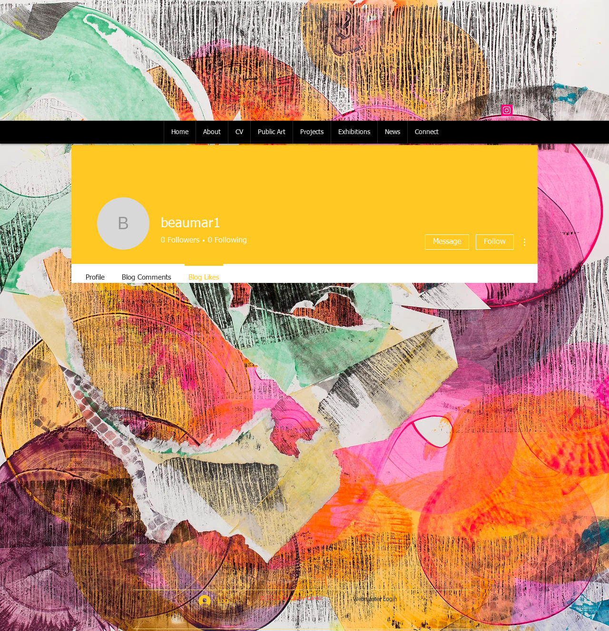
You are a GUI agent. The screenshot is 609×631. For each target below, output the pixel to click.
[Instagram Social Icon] (506, 110)
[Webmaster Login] (375, 600)
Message (447, 242)
